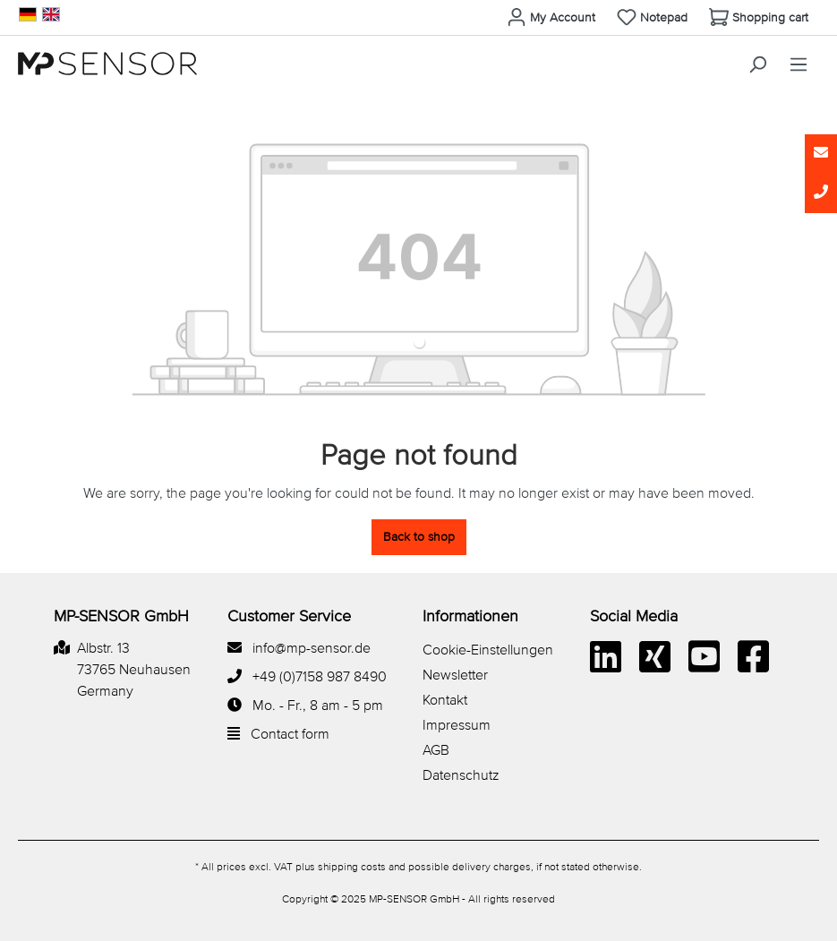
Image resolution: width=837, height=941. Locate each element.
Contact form (290, 735)
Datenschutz (461, 776)
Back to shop (419, 537)
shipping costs (352, 867)
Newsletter (455, 676)
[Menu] (798, 64)
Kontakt (445, 701)
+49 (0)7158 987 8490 (319, 678)
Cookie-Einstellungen (488, 651)
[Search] (757, 64)
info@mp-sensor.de (311, 649)
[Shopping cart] (758, 17)
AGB (436, 751)
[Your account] (551, 17)
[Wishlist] (652, 17)
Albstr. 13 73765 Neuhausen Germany (134, 670)
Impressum (457, 726)
